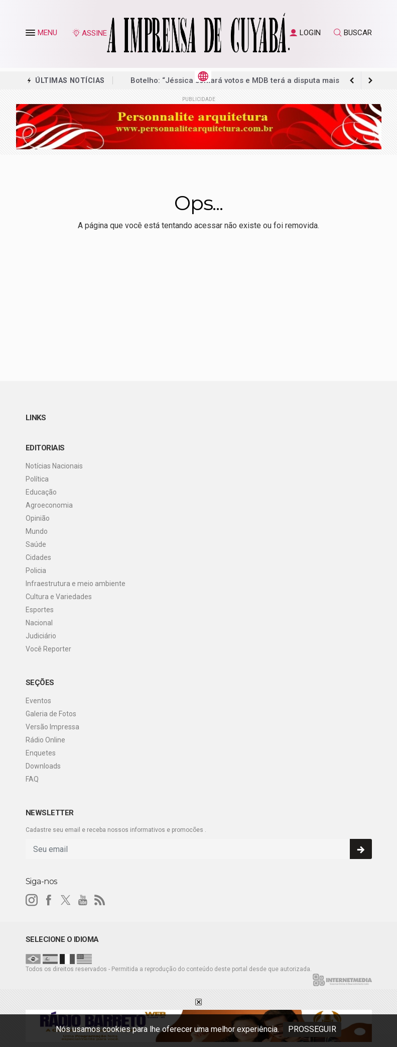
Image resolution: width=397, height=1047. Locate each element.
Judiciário (41, 636)
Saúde (36, 544)
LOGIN (305, 32)
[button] (32, 34)
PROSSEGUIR (312, 1029)
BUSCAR (353, 32)
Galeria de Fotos (51, 714)
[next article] (352, 80)
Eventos (38, 701)
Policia (36, 570)
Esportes (40, 610)
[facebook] (49, 900)
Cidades (38, 557)
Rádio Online (45, 740)
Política (37, 479)
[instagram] (32, 900)
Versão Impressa (52, 727)
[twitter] (66, 900)
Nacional (39, 623)
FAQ (32, 779)
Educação (41, 492)
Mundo (37, 531)
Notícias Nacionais (54, 466)
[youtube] (83, 900)
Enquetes (41, 753)
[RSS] (100, 900)
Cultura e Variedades (59, 597)
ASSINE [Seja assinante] (89, 33)
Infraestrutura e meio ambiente (75, 584)
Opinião (38, 518)
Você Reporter (48, 649)
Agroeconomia (49, 505)
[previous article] (370, 80)
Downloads (43, 766)
